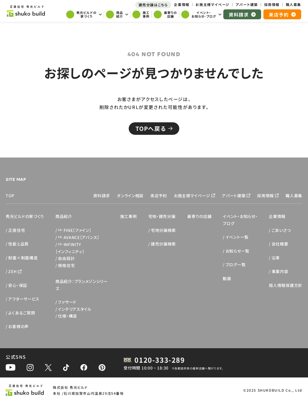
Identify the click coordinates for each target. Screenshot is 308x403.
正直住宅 (16, 230)
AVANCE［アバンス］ (78, 237)
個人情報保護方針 (285, 285)
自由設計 (66, 258)
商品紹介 (63, 216)
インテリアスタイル (74, 309)
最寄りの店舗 (199, 216)
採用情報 (265, 195)
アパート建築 (233, 195)
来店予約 (158, 195)
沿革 (276, 258)
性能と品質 (18, 244)
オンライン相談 (130, 195)
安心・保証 (17, 285)
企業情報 (277, 216)
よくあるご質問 (21, 313)
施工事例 (128, 216)
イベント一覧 (237, 237)
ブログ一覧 (236, 264)
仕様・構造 (67, 316)
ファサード (67, 302)
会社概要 (280, 244)
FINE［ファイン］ (74, 230)
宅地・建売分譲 (162, 216)
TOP (10, 195)
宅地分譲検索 (163, 230)
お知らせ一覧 (237, 251)
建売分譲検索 (163, 244)
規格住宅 (66, 265)
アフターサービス (23, 299)
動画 (227, 278)
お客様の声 (18, 326)
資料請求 (101, 195)
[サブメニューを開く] (84, 15)
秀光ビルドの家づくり (25, 216)
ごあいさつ (281, 230)
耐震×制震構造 (23, 258)
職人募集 (294, 195)
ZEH (12, 271)
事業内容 (280, 271)
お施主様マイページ (192, 195)
